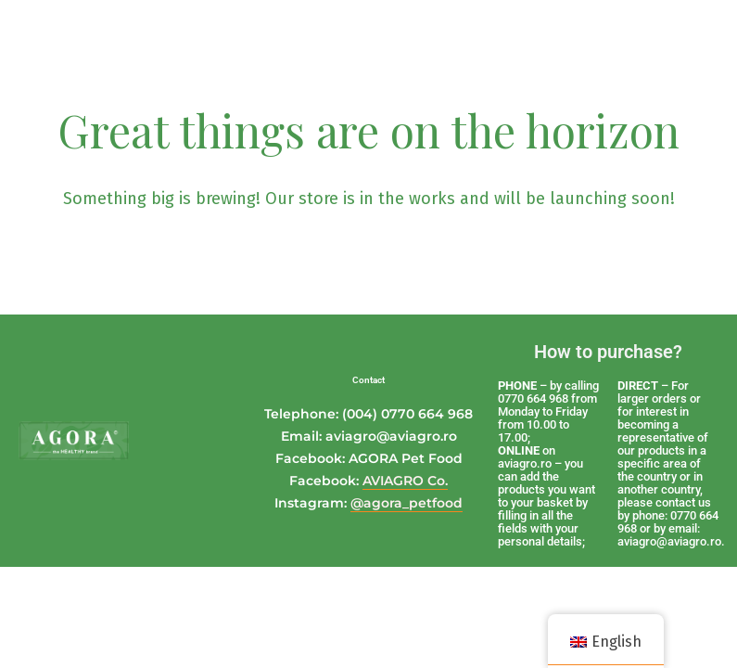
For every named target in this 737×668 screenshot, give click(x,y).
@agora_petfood (406, 503)
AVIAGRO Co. (405, 480)
